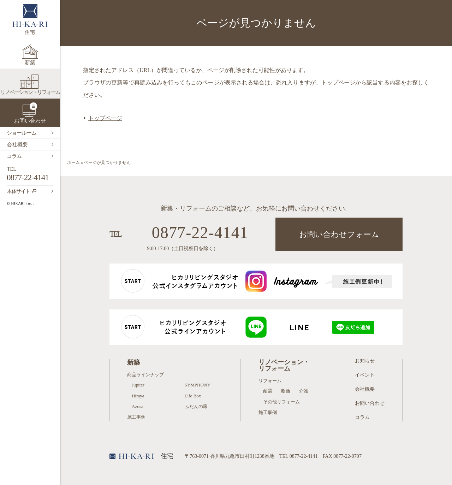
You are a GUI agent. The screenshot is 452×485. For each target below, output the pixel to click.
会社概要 (17, 144)
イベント (365, 375)
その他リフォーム (281, 401)
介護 (303, 391)
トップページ (105, 118)
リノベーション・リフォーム (30, 92)
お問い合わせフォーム (339, 234)
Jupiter (138, 385)
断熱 (285, 391)
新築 (30, 62)
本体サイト (21, 191)
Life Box (193, 395)
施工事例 (136, 417)
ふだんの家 (196, 406)
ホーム (73, 162)
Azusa (137, 406)
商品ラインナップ (145, 374)
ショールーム (21, 133)
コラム (14, 156)
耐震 (267, 391)
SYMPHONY (197, 385)
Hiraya (138, 395)
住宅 (30, 19)
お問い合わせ (30, 121)
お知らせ (365, 360)
